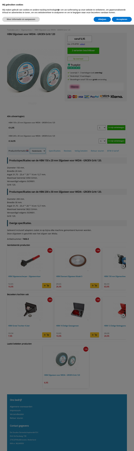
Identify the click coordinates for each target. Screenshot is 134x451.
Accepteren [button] (121, 19)
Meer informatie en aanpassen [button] (21, 19)
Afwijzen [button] (102, 19)
